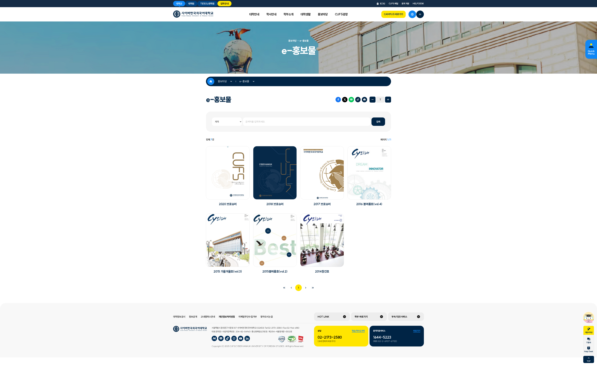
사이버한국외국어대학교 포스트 (227, 338)
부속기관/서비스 (399, 316)
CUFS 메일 (393, 3)
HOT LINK (323, 316)
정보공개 (193, 316)
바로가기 (416, 330)
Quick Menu (591, 52)
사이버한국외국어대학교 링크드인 (247, 338)
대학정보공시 (179, 316)
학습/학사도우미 (358, 330)
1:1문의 (588, 340)
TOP (588, 359)
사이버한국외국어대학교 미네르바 (214, 338)
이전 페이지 (291, 287)
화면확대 (388, 100)
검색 (378, 121)
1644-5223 (382, 337)
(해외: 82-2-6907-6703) (385, 341)
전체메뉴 (420, 14)
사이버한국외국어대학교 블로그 (221, 338)
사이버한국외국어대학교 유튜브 (240, 338)
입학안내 (224, 3)
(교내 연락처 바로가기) (327, 341)
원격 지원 (405, 3)
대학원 (191, 3)
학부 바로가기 (361, 316)
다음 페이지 (305, 287)
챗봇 (589, 317)
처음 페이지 (284, 287)
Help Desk (588, 349)
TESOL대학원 (207, 3)
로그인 (380, 3)
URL (358, 99)
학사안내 (271, 14)
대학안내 (254, 14)
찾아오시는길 (266, 316)
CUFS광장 (341, 14)
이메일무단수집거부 (248, 316)
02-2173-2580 (330, 337)
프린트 (364, 99)
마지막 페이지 (313, 287)
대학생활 (306, 14)
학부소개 (289, 14)
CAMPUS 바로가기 (393, 14)
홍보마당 (323, 14)
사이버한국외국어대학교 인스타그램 (234, 338)
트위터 (344, 99)
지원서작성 (588, 330)
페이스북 (338, 99)
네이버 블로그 (351, 99)
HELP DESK (418, 3)
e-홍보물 (244, 81)
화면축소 (373, 100)
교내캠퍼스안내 (208, 316)
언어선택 (412, 14)
